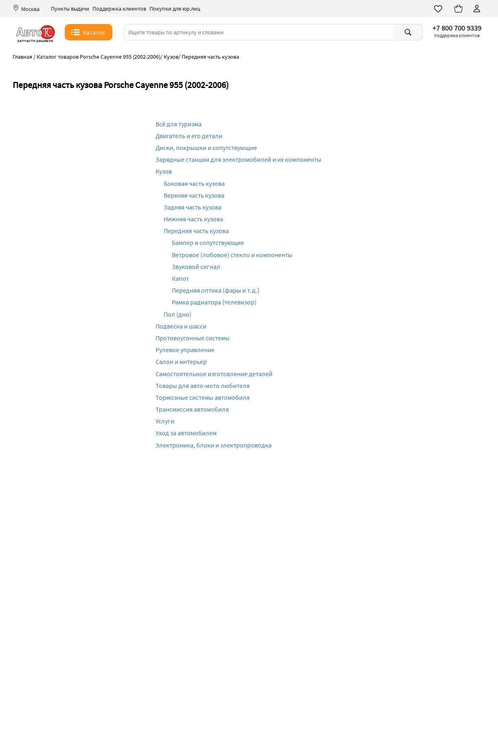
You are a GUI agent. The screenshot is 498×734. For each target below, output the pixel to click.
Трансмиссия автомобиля (192, 409)
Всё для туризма (179, 124)
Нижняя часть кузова (193, 219)
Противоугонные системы (193, 338)
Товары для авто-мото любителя (203, 385)
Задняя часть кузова (193, 207)
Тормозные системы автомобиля (203, 397)
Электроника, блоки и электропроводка (214, 445)
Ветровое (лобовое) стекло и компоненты (232, 255)
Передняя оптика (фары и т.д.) (215, 290)
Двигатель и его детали (189, 136)
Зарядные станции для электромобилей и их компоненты (238, 159)
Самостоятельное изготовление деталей (214, 374)
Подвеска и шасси (181, 326)
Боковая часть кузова (194, 183)
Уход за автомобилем (186, 433)
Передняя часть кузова (196, 231)
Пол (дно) (177, 314)
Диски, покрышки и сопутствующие (206, 147)
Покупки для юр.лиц (174, 8)
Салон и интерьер (181, 361)
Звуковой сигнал (196, 266)
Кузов (164, 171)
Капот (180, 278)
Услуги (165, 421)
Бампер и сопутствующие (208, 242)
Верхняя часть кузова (194, 195)
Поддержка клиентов (119, 8)
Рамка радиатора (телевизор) (214, 302)
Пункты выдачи (70, 8)
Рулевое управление (185, 350)
